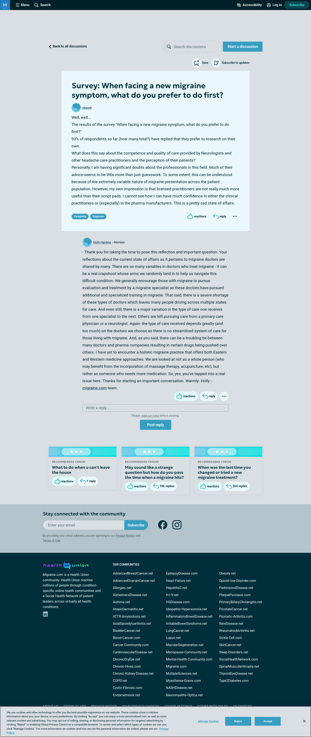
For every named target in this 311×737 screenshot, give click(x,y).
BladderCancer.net (126, 631)
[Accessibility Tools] (249, 5)
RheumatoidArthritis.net (237, 631)
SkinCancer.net (230, 645)
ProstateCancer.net (233, 609)
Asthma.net (121, 602)
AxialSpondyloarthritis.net (132, 624)
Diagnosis (98, 216)
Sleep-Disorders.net (233, 652)
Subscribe (296, 5)
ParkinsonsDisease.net (236, 588)
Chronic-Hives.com (127, 666)
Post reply (155, 425)
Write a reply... (97, 408)
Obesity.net (227, 573)
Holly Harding (102, 242)
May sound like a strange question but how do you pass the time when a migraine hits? (154, 472)
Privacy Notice (125, 535)
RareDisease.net (231, 624)
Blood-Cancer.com (126, 638)
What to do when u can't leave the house (81, 470)
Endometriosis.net (126, 695)
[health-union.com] (66, 564)
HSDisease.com (178, 602)
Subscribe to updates (231, 63)
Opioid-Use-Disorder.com (237, 581)
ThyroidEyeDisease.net (236, 674)
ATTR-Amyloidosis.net (129, 616)
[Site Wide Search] (42, 5)
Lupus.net (173, 638)
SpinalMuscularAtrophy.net (239, 666)
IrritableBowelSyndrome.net (186, 624)
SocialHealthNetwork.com (238, 659)
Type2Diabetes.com (234, 681)
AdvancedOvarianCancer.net (134, 581)
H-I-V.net (172, 595)
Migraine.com (176, 666)
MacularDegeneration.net (184, 645)
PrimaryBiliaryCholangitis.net (240, 602)
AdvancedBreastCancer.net (133, 573)
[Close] (304, 721)
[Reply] (220, 216)
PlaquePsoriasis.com (235, 595)
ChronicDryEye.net (126, 659)
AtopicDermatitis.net (128, 609)
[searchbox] (197, 47)
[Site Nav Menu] (22, 5)
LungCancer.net (177, 631)
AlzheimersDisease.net (130, 595)
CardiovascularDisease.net (132, 652)
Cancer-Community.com (131, 645)
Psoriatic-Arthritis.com (236, 616)
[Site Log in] (274, 5)
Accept (267, 721)
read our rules (150, 415)
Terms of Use (51, 540)
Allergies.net (122, 588)
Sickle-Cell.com (230, 638)
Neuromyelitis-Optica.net (184, 695)
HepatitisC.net (176, 588)
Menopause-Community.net (186, 652)
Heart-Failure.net (178, 581)
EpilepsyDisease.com (182, 573)
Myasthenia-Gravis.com (183, 681)
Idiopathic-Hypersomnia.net (186, 609)
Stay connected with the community (84, 514)
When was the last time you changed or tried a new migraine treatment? (224, 472)
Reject (238, 721)
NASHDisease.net (179, 688)
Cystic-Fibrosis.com (127, 688)
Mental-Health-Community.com (189, 659)
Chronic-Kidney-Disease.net (133, 674)
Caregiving (80, 216)
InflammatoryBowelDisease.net (189, 616)
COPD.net (120, 681)
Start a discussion (242, 46)
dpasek (87, 107)
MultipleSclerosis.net (181, 674)
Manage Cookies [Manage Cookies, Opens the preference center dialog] (208, 721)
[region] (155, 721)
